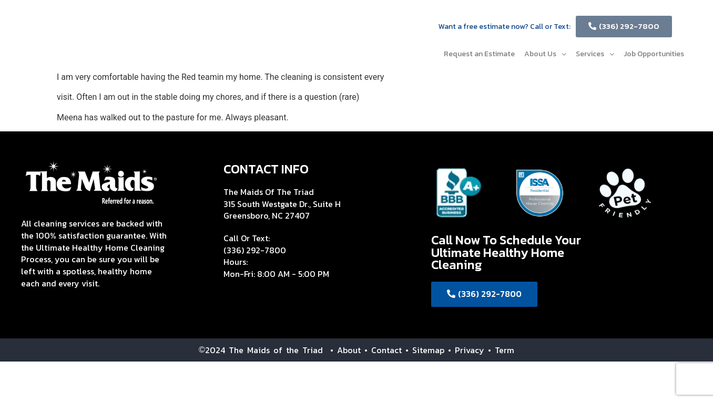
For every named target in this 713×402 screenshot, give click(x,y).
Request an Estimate (479, 53)
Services (595, 53)
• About (342, 350)
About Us (545, 53)
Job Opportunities (654, 53)
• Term (501, 350)
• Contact (383, 350)
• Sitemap (425, 350)
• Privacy (468, 350)
